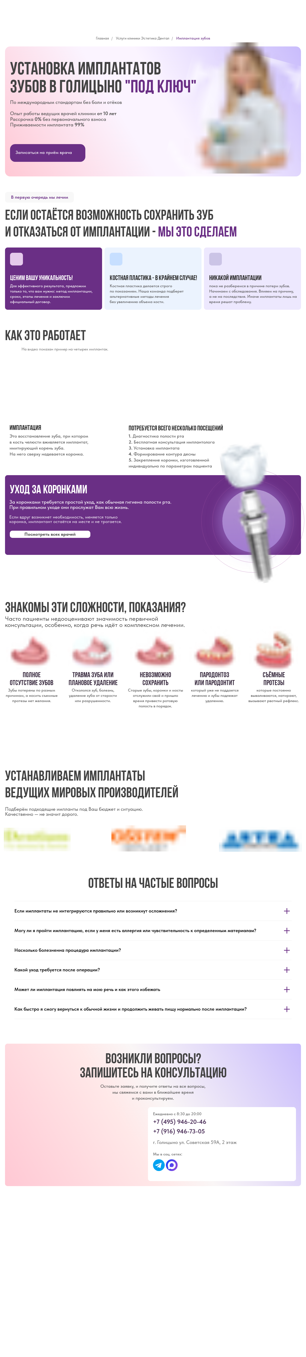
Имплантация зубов (193, 38)
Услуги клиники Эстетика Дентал (142, 38)
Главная (102, 38)
